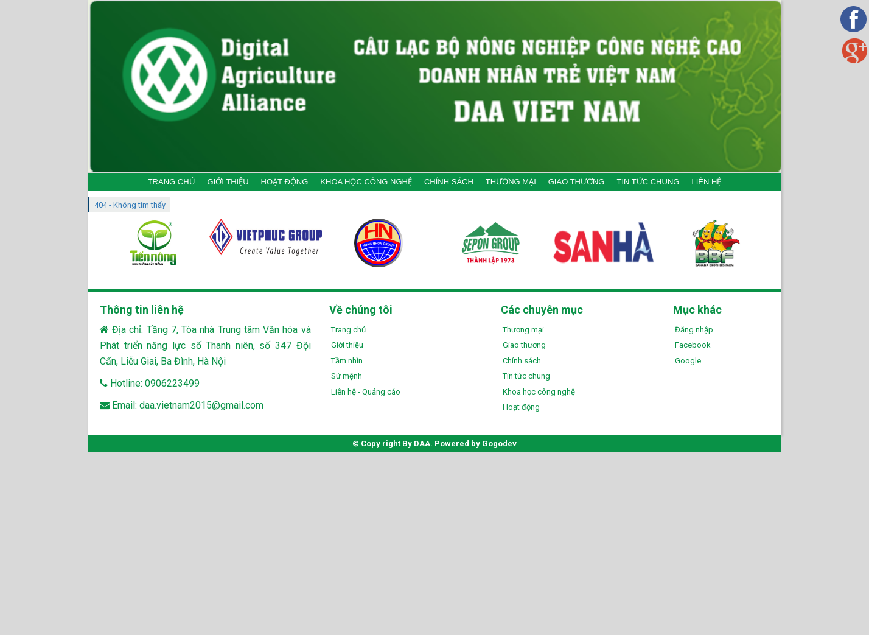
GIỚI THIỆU (228, 181)
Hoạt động (521, 407)
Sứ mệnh (346, 376)
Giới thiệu (347, 344)
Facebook (693, 344)
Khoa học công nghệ (539, 391)
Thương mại (523, 329)
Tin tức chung (526, 376)
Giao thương (524, 344)
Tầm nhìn (347, 360)
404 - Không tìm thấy (130, 204)
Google (688, 360)
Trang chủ (348, 329)
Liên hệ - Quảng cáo (365, 391)
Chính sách (522, 360)
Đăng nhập (694, 329)
